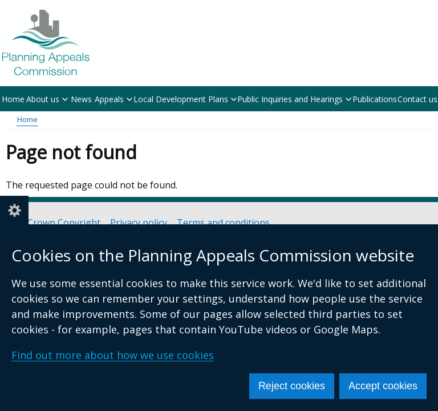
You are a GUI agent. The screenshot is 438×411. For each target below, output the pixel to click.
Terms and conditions (223, 222)
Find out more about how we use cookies (112, 355)
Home (13, 99)
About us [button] (47, 99)
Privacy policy (138, 222)
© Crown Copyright (58, 222)
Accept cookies (382, 386)
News (81, 99)
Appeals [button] (113, 99)
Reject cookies (291, 386)
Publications (374, 99)
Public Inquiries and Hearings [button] (294, 99)
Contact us (417, 99)
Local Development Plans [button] (185, 99)
